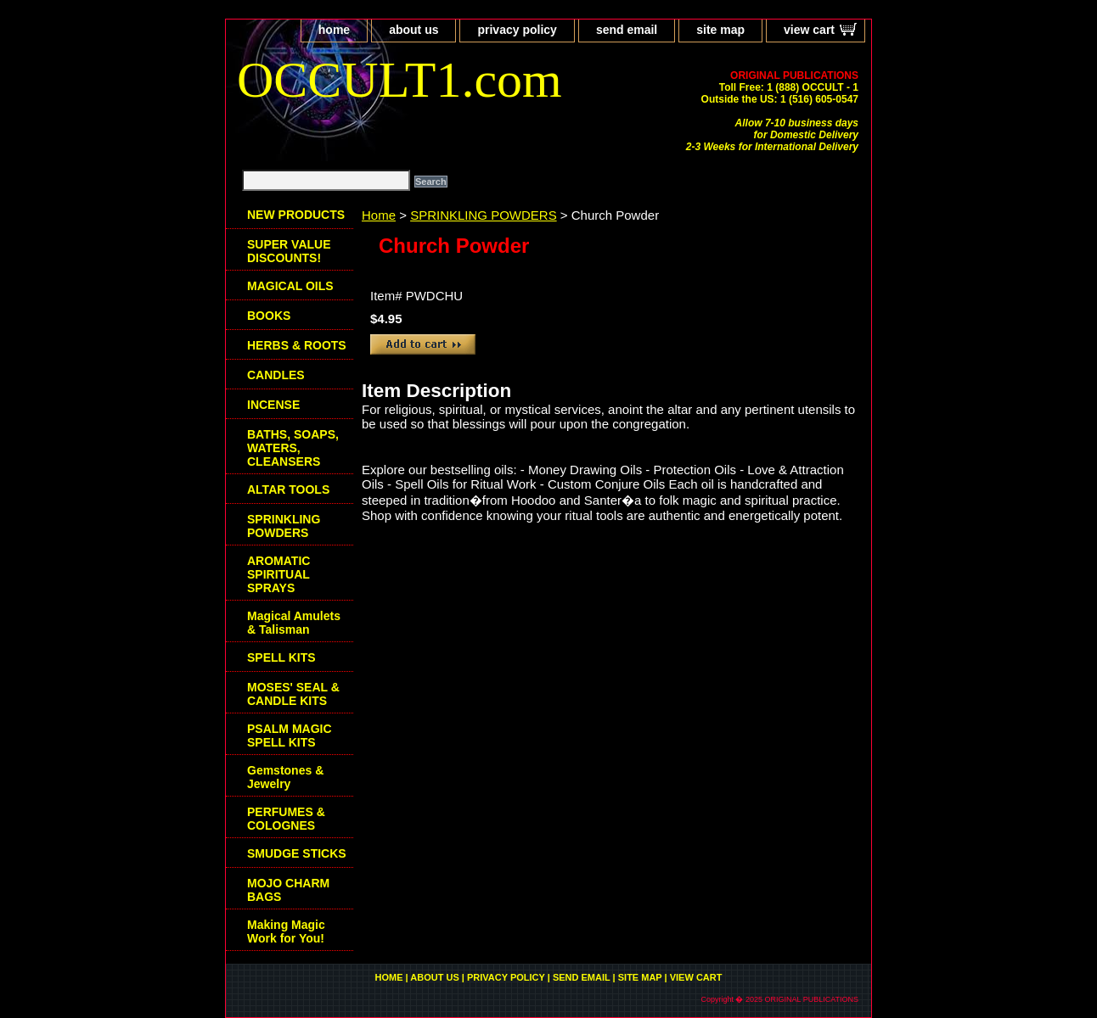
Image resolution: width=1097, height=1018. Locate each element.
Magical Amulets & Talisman (293, 622)
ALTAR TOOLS (288, 489)
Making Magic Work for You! (286, 931)
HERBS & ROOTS (296, 345)
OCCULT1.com (399, 80)
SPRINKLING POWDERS (483, 215)
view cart (809, 29)
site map (720, 29)
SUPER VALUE (289, 251)
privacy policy (516, 29)
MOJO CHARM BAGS (288, 889)
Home (379, 215)
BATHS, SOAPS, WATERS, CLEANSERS (293, 448)
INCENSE (273, 404)
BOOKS (268, 315)
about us (413, 29)
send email (626, 29)
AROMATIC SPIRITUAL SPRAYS (278, 574)
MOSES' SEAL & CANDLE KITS (293, 694)
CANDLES (276, 375)
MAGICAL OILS (290, 286)
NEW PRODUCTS (296, 214)
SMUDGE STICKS (296, 853)
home (334, 29)
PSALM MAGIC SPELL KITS (289, 735)
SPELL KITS (281, 657)
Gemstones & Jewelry (285, 777)
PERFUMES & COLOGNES (286, 818)
